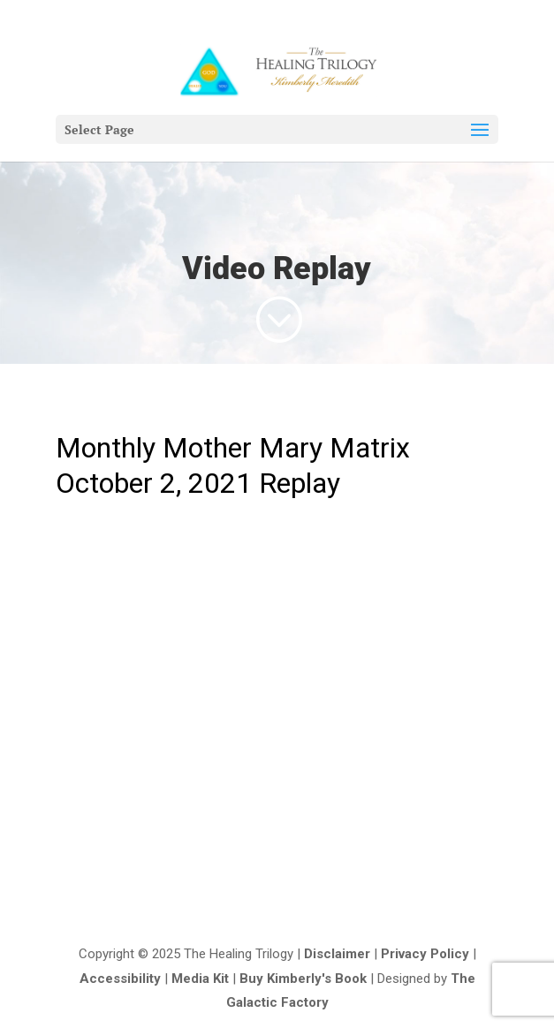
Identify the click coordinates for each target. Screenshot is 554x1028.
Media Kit (200, 978)
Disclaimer (337, 954)
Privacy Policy (425, 954)
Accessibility (120, 978)
